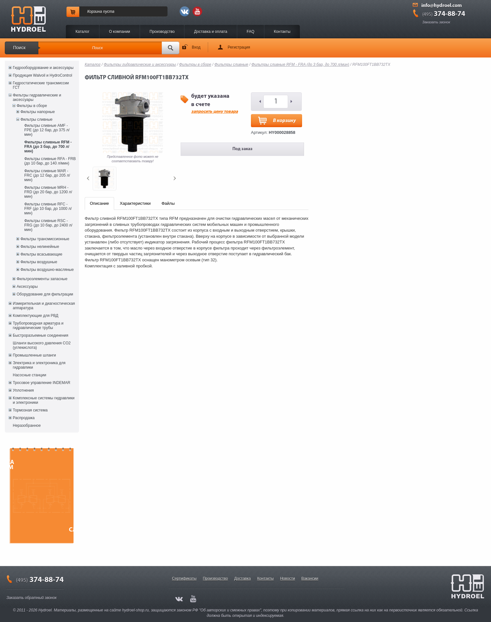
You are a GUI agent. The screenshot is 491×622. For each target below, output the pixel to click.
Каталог (82, 31)
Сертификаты (184, 578)
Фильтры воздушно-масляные (47, 269)
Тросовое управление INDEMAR (41, 382)
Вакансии (309, 578)
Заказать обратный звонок (31, 597)
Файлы (168, 203)
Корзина (94, 11)
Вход (196, 47)
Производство (162, 31)
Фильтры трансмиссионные (44, 239)
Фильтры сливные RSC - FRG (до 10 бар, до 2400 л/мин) (48, 225)
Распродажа (24, 418)
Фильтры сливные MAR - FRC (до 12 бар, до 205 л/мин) (47, 175)
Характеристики (135, 203)
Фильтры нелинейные (39, 246)
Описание (99, 203)
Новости (287, 578)
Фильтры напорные (37, 112)
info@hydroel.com (441, 5)
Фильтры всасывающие (41, 254)
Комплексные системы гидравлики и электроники (43, 400)
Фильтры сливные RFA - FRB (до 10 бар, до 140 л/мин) (50, 161)
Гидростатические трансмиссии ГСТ (41, 85)
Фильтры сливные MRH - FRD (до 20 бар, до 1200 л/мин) (48, 192)
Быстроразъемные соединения (40, 335)
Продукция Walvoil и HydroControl (42, 75)
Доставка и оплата (210, 31)
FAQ (250, 31)
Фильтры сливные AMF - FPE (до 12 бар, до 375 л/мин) (47, 130)
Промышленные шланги (34, 355)
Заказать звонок (436, 22)
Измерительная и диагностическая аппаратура (44, 305)
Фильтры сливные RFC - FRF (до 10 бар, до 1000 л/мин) (48, 208)
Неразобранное (27, 425)
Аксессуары (27, 286)
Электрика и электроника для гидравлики (39, 365)
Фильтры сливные (36, 119)
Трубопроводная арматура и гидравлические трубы (38, 325)
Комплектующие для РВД (35, 315)
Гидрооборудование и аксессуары (43, 67)
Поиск (19, 47)
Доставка (242, 578)
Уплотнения (23, 390)
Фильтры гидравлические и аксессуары (37, 97)
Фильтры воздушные (38, 262)
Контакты (282, 31)
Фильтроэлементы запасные (42, 279)
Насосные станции (29, 375)
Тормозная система (30, 410)
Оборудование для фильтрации (45, 294)
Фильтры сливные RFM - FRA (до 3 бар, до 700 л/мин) (48, 146)
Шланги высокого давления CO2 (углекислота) (42, 345)
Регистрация (239, 47)
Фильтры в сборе (32, 106)
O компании (119, 31)
